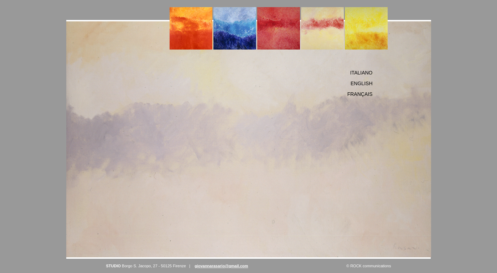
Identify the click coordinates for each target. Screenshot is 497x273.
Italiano (361, 73)
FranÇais (360, 94)
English (361, 83)
